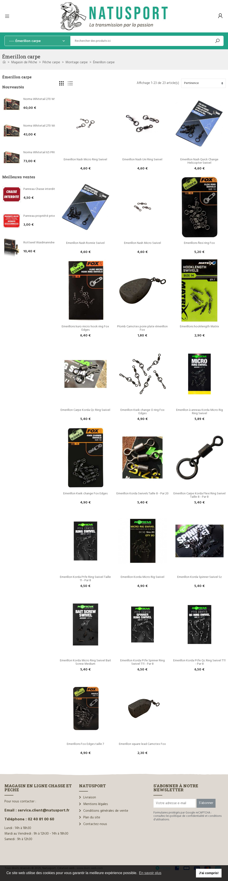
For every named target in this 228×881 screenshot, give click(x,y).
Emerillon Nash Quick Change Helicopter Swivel (199, 161)
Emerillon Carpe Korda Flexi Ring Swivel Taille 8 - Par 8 (199, 495)
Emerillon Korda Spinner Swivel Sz (199, 577)
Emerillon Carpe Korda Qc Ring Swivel (85, 410)
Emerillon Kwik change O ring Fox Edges (142, 412)
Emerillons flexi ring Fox (199, 243)
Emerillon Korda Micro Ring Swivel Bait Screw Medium (86, 662)
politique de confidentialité (187, 816)
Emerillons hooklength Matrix (199, 326)
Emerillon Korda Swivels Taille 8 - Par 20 (142, 493)
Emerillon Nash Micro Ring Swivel (85, 159)
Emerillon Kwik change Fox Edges (85, 493)
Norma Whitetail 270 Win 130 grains (46, 125)
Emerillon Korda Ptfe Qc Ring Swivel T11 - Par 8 (199, 662)
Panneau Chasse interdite (40, 189)
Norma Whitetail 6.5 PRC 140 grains (46, 152)
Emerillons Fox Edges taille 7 (85, 744)
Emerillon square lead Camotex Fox (142, 744)
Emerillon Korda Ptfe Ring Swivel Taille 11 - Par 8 (86, 579)
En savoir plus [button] (150, 873)
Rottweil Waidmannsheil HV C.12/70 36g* (50, 242)
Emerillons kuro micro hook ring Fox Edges (86, 328)
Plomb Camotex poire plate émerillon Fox (142, 328)
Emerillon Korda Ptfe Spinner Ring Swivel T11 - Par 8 (142, 662)
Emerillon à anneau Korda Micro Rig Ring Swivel (200, 412)
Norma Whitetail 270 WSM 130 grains (47, 99)
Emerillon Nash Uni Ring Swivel (142, 159)
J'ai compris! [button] (208, 873)
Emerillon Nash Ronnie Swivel (85, 243)
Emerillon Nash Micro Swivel (142, 243)
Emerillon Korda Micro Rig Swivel (142, 577)
